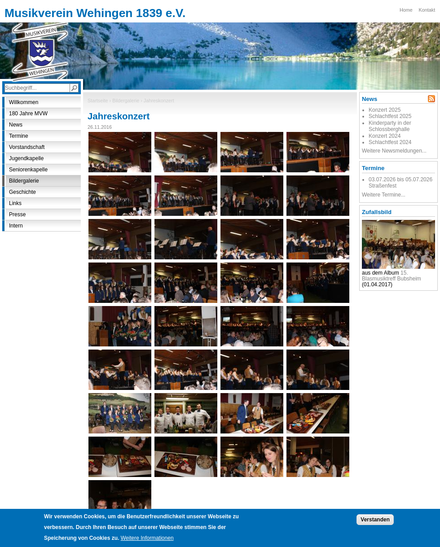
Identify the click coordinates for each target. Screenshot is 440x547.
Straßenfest (382, 186)
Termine (18, 136)
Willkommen (23, 102)
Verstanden (375, 521)
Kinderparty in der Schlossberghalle (390, 126)
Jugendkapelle (26, 158)
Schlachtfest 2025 (390, 116)
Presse (17, 214)
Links (15, 203)
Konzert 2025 (384, 110)
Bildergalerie (125, 100)
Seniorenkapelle (28, 169)
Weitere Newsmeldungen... (394, 151)
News (15, 125)
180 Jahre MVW (28, 113)
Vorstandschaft (26, 147)
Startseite (98, 100)
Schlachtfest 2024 (390, 142)
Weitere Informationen (147, 540)
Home (406, 10)
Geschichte (22, 192)
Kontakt (427, 10)
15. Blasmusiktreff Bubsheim (391, 276)
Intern (16, 226)
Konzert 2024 (384, 136)
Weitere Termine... (383, 195)
